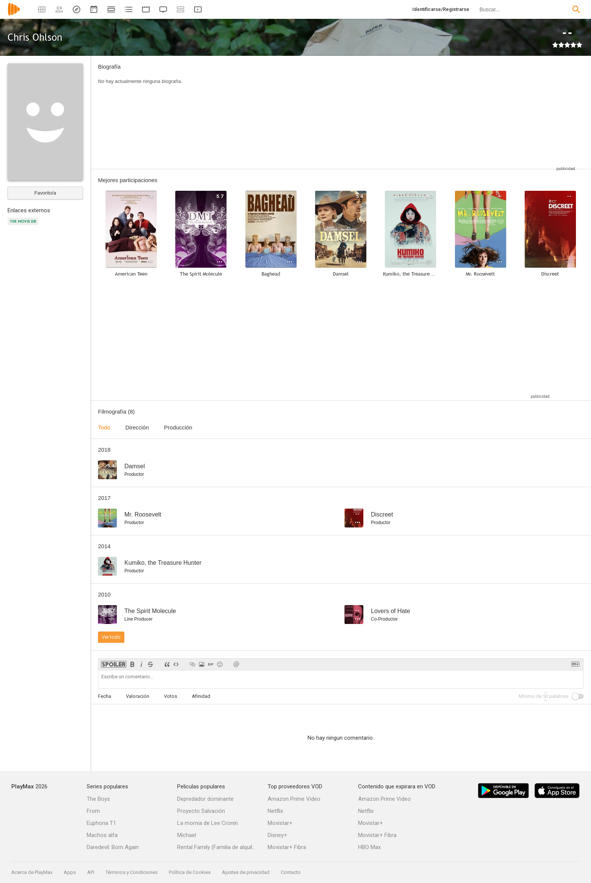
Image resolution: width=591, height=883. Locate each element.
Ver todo (111, 637)
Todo (104, 427)
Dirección (137, 427)
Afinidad (201, 696)
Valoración (137, 696)
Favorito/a (45, 193)
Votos (170, 696)
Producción (178, 427)
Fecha (104, 696)
